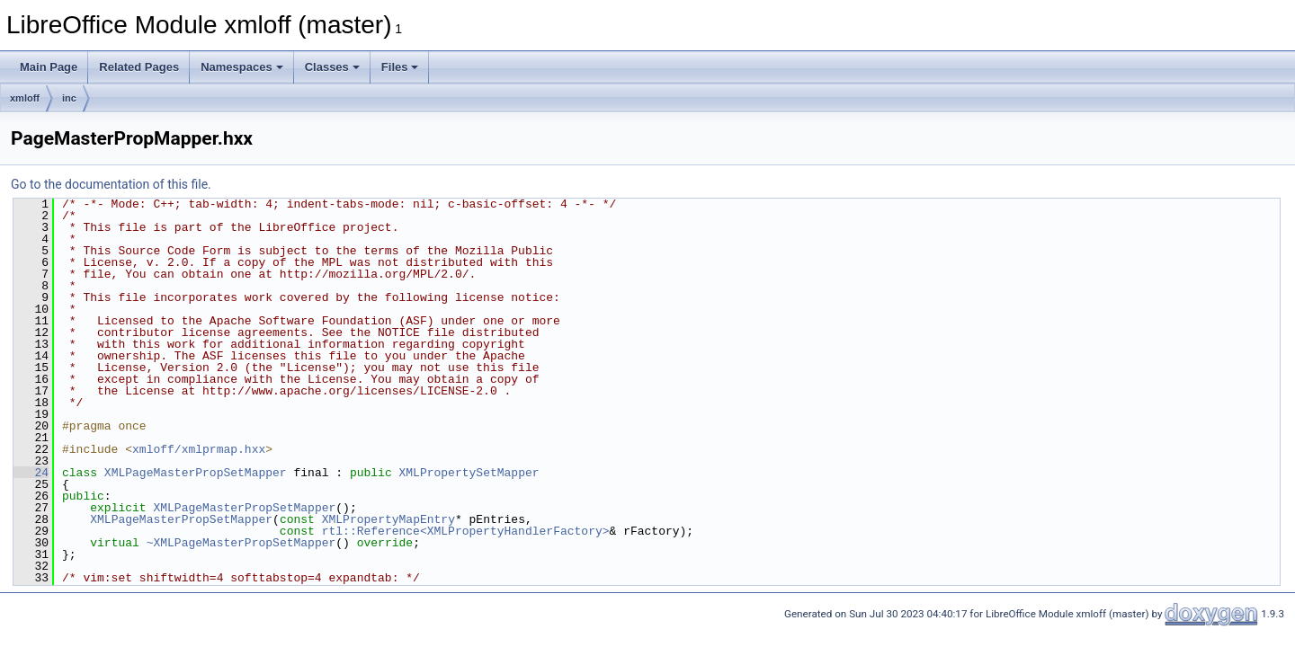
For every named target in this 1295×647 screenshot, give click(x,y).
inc (69, 98)
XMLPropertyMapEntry (388, 519)
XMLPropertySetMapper (468, 473)
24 (31, 473)
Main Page (48, 67)
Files (400, 67)
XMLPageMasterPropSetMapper (195, 473)
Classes (332, 67)
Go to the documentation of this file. (111, 184)
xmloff (25, 98)
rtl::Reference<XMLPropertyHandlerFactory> (466, 531)
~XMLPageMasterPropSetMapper (241, 543)
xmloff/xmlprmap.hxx (198, 449)
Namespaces (242, 67)
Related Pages (139, 67)
